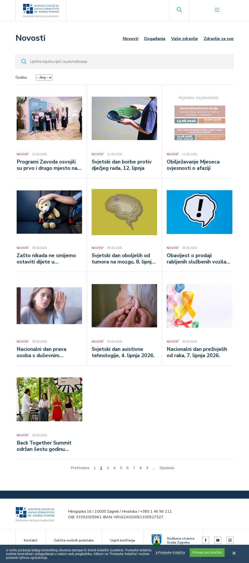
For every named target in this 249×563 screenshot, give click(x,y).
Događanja (154, 38)
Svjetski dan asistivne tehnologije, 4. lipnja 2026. (123, 352)
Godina (21, 77)
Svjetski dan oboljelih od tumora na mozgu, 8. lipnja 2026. (123, 259)
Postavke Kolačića (171, 552)
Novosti (130, 38)
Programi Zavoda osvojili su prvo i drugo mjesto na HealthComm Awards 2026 (49, 165)
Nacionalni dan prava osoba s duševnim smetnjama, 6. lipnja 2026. (48, 352)
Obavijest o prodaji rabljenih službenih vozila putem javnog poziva (196, 259)
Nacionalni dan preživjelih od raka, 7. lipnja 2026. (197, 352)
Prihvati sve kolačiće (207, 552)
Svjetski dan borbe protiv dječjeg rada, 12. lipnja (122, 165)
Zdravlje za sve (219, 38)
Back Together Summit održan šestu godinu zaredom (44, 446)
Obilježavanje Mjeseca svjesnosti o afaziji (193, 165)
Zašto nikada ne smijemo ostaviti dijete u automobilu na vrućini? (46, 259)
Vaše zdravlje (184, 38)
